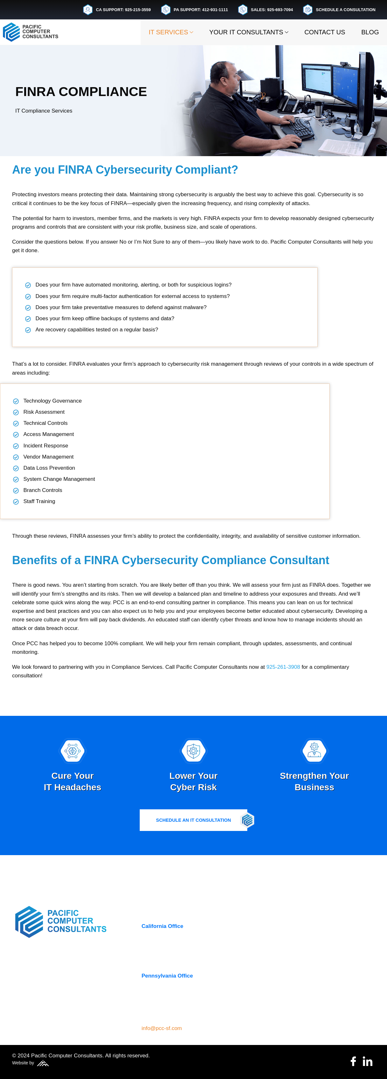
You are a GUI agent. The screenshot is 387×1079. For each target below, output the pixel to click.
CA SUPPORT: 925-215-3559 (117, 9)
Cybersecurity (285, 964)
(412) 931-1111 (160, 1008)
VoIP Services (285, 1000)
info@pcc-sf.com (162, 1028)
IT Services (160, 32)
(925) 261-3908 (160, 958)
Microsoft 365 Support (296, 988)
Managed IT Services (294, 976)
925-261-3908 (283, 696)
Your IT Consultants (241, 32)
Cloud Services (286, 952)
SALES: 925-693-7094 (265, 9)
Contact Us (320, 32)
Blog (368, 32)
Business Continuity (293, 940)
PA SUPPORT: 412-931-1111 (194, 9)
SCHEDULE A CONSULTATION (339, 9)
